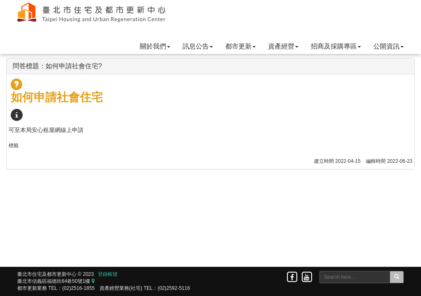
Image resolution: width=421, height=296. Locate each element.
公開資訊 (388, 46)
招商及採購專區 (336, 46)
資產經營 (283, 46)
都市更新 (240, 46)
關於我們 (155, 46)
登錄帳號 (108, 274)
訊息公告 (198, 46)
